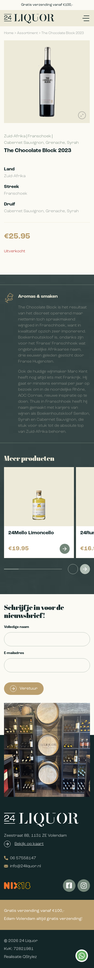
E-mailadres (14, 653)
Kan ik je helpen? (81, 955)
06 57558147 (20, 858)
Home (9, 33)
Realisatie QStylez (20, 957)
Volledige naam (16, 627)
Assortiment (27, 33)
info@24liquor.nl (22, 866)
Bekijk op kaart (29, 844)
